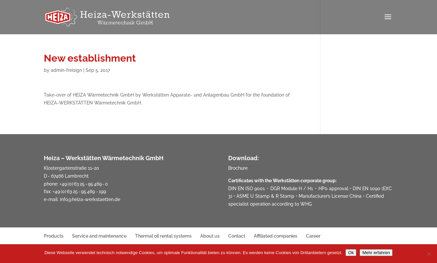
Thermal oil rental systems (163, 236)
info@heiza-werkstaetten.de (90, 199)
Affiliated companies (275, 236)
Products (54, 236)
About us (210, 236)
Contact (236, 236)
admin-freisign (66, 70)
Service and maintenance (99, 236)
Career (313, 236)
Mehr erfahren (376, 252)
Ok (351, 252)
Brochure (238, 168)
